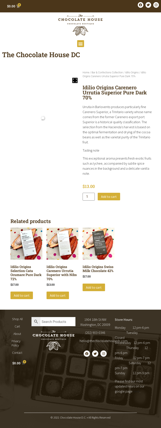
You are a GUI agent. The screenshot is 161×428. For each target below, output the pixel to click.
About (17, 334)
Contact (17, 353)
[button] (80, 43)
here (136, 391)
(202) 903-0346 (95, 332)
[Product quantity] (89, 197)
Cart (17, 326)
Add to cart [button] (22, 295)
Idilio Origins (132, 72)
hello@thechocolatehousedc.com (103, 341)
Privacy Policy (16, 343)
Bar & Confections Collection (107, 72)
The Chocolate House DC (41, 54)
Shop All (17, 319)
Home (86, 72)
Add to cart (109, 196)
